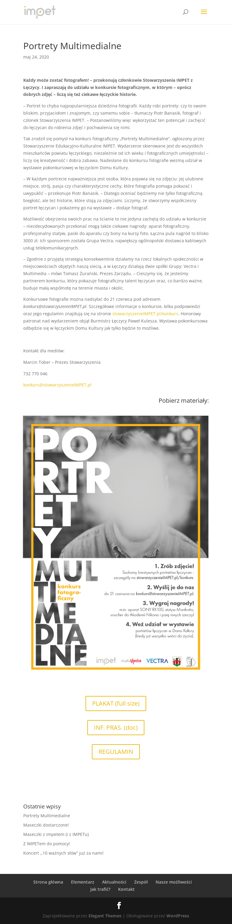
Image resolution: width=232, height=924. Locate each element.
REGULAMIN (115, 752)
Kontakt (126, 889)
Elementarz (82, 882)
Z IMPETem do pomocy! (46, 843)
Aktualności (114, 882)
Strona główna (48, 882)
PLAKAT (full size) (116, 703)
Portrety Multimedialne (46, 815)
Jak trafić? (100, 889)
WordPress (177, 916)
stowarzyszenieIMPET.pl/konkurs (145, 313)
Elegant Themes (105, 916)
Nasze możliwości (174, 882)
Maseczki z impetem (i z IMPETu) (56, 834)
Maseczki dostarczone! (46, 825)
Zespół (141, 882)
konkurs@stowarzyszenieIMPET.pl (57, 385)
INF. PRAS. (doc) (116, 727)
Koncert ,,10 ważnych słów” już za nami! (63, 853)
